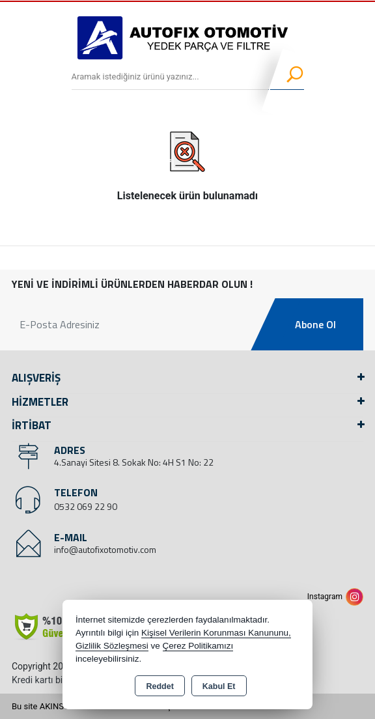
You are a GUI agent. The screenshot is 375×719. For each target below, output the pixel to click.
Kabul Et (219, 686)
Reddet (159, 686)
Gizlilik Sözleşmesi (112, 646)
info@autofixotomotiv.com (105, 549)
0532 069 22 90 (85, 506)
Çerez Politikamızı (198, 646)
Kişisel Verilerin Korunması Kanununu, (216, 633)
